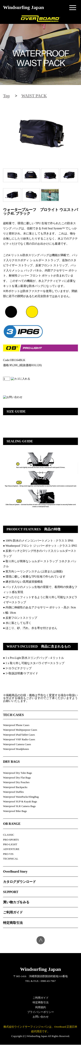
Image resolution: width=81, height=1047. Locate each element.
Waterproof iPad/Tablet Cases (19, 734)
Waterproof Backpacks (15, 787)
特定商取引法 (13, 922)
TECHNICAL (10, 858)
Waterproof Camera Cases (17, 744)
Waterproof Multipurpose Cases (20, 729)
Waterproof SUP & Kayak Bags (20, 801)
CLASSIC (8, 834)
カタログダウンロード (19, 881)
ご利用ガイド (13, 912)
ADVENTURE (11, 849)
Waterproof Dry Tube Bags (17, 772)
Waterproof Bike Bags (15, 811)
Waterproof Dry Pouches (16, 782)
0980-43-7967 (48, 980)
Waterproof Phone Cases (16, 725)
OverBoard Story (15, 871)
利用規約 (40, 1007)
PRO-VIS (8, 853)
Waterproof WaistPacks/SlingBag (21, 796)
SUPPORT (10, 892)
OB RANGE (12, 823)
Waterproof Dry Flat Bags (17, 777)
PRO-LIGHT (10, 844)
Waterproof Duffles (13, 791)
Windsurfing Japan (23, 7)
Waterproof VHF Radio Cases (19, 739)
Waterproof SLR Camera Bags (19, 806)
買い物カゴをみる (16, 902)
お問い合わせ (41, 1016)
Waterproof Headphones (16, 748)
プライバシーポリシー (40, 1012)
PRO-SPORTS (11, 839)
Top (6, 96)
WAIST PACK (34, 96)
